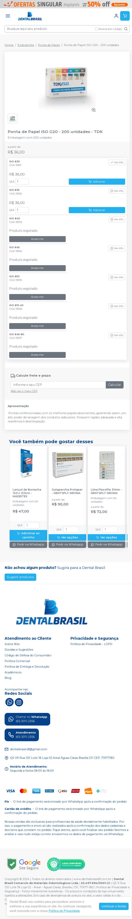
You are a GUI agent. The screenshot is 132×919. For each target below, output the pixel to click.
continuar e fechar (114, 906)
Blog (8, 678)
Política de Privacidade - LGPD (91, 644)
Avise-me (37, 239)
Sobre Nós (12, 644)
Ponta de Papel (49, 45)
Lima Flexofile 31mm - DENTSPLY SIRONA (106, 491)
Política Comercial (17, 661)
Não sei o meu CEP (24, 391)
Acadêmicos (13, 672)
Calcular (114, 385)
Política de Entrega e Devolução (27, 666)
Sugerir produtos (20, 577)
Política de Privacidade (64, 910)
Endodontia (26, 45)
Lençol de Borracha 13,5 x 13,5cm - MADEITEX (27, 493)
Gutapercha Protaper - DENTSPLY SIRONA (67, 491)
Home (9, 45)
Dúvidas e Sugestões (19, 650)
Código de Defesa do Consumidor (28, 655)
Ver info (116, 162)
